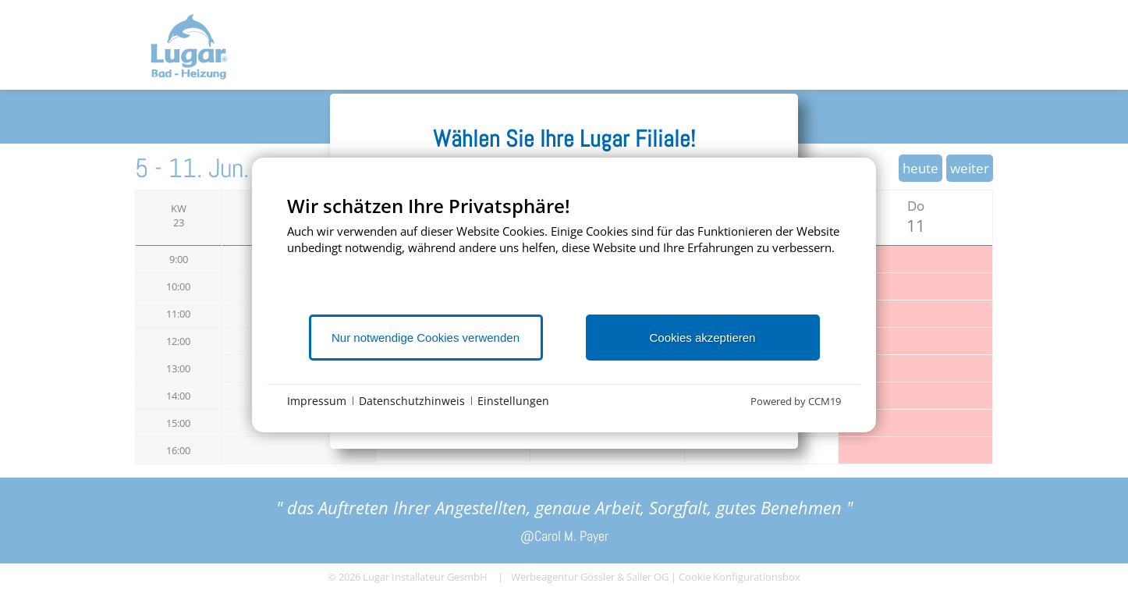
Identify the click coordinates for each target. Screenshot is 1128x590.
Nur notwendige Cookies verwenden (426, 337)
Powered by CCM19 (795, 401)
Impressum (316, 400)
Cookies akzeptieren (703, 337)
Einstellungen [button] (513, 400)
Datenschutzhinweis (412, 400)
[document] (564, 254)
